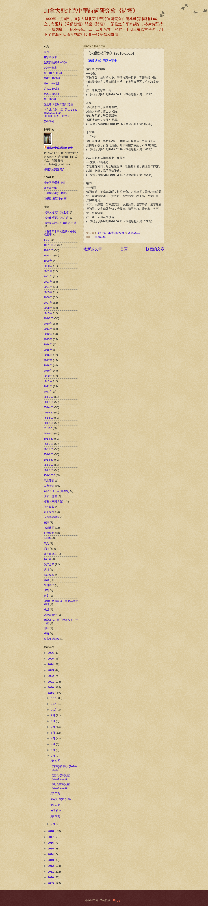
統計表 (48, 559)
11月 (54, 703)
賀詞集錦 (49, 574)
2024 (51, 664)
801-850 (48, 459)
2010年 (48, 323)
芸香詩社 (49, 121)
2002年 (48, 276)
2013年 (48, 339)
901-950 (48, 470)
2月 (53, 755)
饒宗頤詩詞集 (52, 638)
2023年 (48, 391)
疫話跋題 (49, 527)
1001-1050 (50, 245)
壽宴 (46, 595)
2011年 (48, 328)
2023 (51, 670)
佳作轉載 (49, 506)
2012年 (48, 333)
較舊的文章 (155, 249)
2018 (51, 831)
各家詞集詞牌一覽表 (56, 62)
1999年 (48, 260)
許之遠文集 (50, 187)
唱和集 (48, 538)
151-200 (48, 255)
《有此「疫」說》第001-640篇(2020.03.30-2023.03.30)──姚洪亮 (60, 113)
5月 (53, 738)
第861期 (55, 760)
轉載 (46, 633)
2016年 (48, 354)
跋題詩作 (49, 585)
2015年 (48, 349)
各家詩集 (100, 237)
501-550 (48, 423)
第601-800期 (51, 83)
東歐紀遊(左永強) (60, 799)
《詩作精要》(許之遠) (56, 217)
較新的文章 (92, 249)
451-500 (48, 417)
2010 (51, 877)
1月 (53, 823)
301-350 (48, 402)
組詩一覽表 (50, 67)
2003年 (48, 281)
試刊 (46, 590)
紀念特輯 (49, 532)
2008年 (48, 307)
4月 (53, 744)
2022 (51, 675)
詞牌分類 (49, 564)
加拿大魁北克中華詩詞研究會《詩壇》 (91, 11)
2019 (51, 693)
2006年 (48, 297)
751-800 (48, 454)
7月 (53, 726)
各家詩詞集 (50, 57)
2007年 (48, 302)
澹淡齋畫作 (50, 614)
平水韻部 (49, 480)
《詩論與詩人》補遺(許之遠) (60, 222)
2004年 (48, 286)
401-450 (48, 412)
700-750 (48, 449)
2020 (51, 687)
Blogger (117, 900)
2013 (51, 860)
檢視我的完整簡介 (54, 169)
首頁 (124, 249)
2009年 (48, 313)
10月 (54, 709)
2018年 (48, 365)
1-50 (46, 239)
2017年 (48, 360)
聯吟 (46, 628)
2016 (51, 842)
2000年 (48, 266)
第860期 (55, 793)
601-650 (48, 438)
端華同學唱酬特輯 (54, 182)
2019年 (48, 370)
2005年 (48, 292)
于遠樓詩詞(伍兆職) (55, 193)
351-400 (48, 407)
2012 (51, 865)
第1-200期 (50, 99)
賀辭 (46, 580)
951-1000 (49, 475)
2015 (51, 848)
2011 (51, 871)
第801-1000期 (52, 78)
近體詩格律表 (52, 517)
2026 (51, 652)
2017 (51, 837)
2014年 (48, 344)
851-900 (48, 464)
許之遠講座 (50, 553)
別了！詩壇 (50, 496)
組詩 (46, 548)
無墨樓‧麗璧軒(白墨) (55, 198)
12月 (54, 698)
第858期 (55, 816)
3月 (53, 750)
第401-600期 (51, 88)
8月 (53, 721)
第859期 (55, 804)
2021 (51, 681)
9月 (53, 715)
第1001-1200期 (53, 73)
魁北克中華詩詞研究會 (59, 147)
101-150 (48, 250)
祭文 (46, 543)
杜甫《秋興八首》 (54, 501)
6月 (53, 732)
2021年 (48, 381)
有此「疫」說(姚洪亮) (56, 491)
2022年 (48, 386)
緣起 (46, 609)
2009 (51, 883)
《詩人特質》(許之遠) (56, 212)
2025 (51, 658)
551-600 (48, 433)
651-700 (48, 444)
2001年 (48, 271)
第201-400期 (51, 93)
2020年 (48, 375)
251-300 (48, 396)
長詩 (46, 522)
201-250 (48, 318)
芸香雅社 (55, 810)
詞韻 (46, 569)
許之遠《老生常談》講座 (58, 104)
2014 (51, 854)
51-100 (48, 428)
